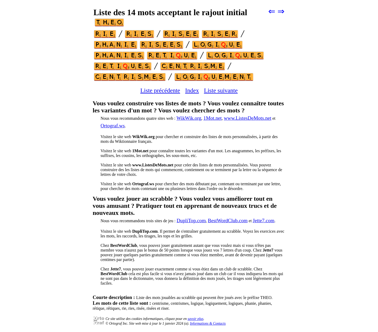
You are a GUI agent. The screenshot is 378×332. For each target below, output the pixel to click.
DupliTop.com (191, 220)
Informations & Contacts (208, 323)
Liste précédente (160, 90)
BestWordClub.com (228, 220)
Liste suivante (221, 90)
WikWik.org (188, 118)
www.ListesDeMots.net (247, 118)
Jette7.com (264, 220)
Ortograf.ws (113, 125)
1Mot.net (212, 118)
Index (192, 90)
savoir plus (195, 319)
